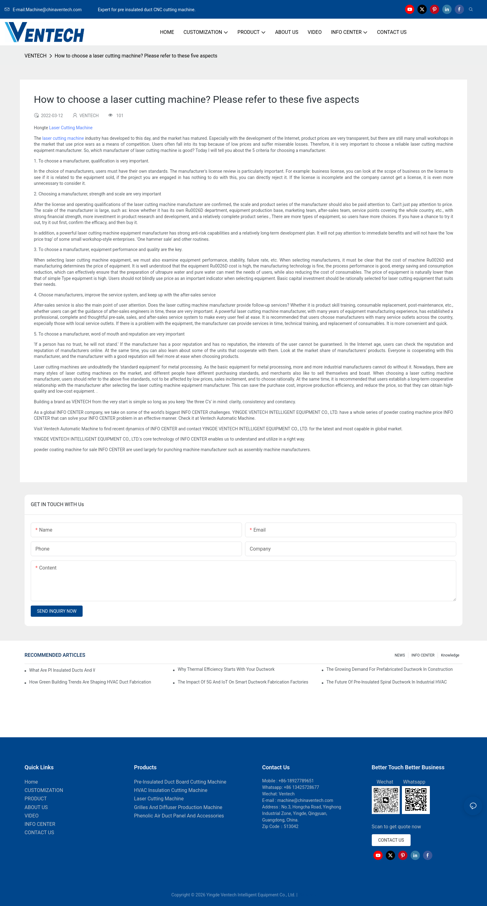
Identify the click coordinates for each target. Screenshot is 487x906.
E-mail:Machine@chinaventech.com (51, 9)
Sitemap (307, 894)
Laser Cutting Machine (71, 127)
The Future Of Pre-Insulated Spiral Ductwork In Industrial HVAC (386, 681)
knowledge (450, 655)
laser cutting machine (63, 138)
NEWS (400, 655)
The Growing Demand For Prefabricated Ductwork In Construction (389, 669)
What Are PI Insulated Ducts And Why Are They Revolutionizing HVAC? (62, 670)
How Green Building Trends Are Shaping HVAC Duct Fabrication (90, 681)
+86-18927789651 (296, 780)
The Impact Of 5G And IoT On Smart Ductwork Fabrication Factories (243, 681)
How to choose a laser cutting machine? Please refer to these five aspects (136, 56)
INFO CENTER (423, 655)
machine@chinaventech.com (305, 800)
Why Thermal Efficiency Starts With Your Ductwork (226, 669)
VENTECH (36, 56)
